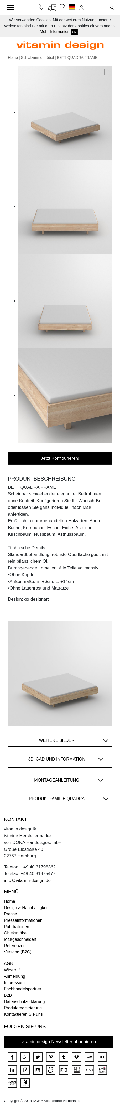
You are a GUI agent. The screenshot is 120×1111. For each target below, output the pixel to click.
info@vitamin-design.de (27, 880)
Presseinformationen (23, 920)
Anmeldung (14, 976)
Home (13, 57)
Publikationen (16, 926)
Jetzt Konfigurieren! (60, 458)
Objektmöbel (16, 933)
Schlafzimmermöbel (37, 57)
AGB (8, 963)
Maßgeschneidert (20, 939)
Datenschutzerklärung (24, 1001)
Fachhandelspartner (22, 989)
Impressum (14, 982)
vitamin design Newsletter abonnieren (59, 1041)
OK (74, 32)
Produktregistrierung (23, 1008)
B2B (8, 995)
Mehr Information (54, 31)
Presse (10, 914)
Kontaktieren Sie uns (23, 1014)
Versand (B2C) (18, 952)
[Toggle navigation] (10, 7)
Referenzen (15, 945)
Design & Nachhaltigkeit (26, 907)
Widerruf (12, 970)
